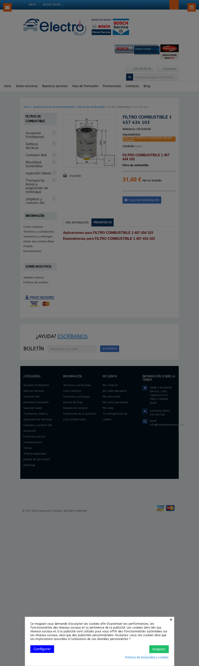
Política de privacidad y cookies (147, 657)
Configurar (42, 649)
